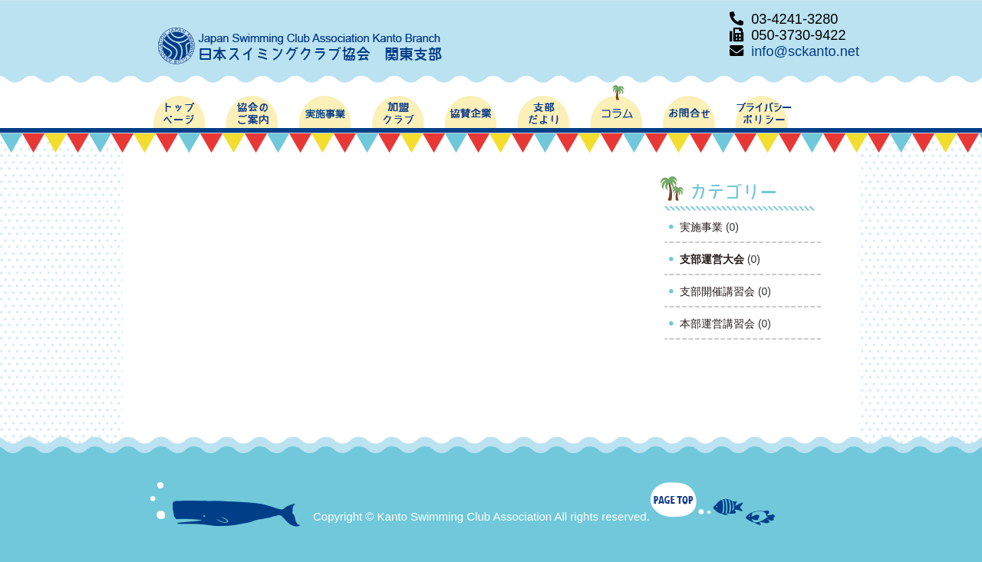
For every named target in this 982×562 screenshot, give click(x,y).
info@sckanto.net (805, 51)
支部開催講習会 (717, 291)
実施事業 (701, 227)
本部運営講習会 (717, 323)
